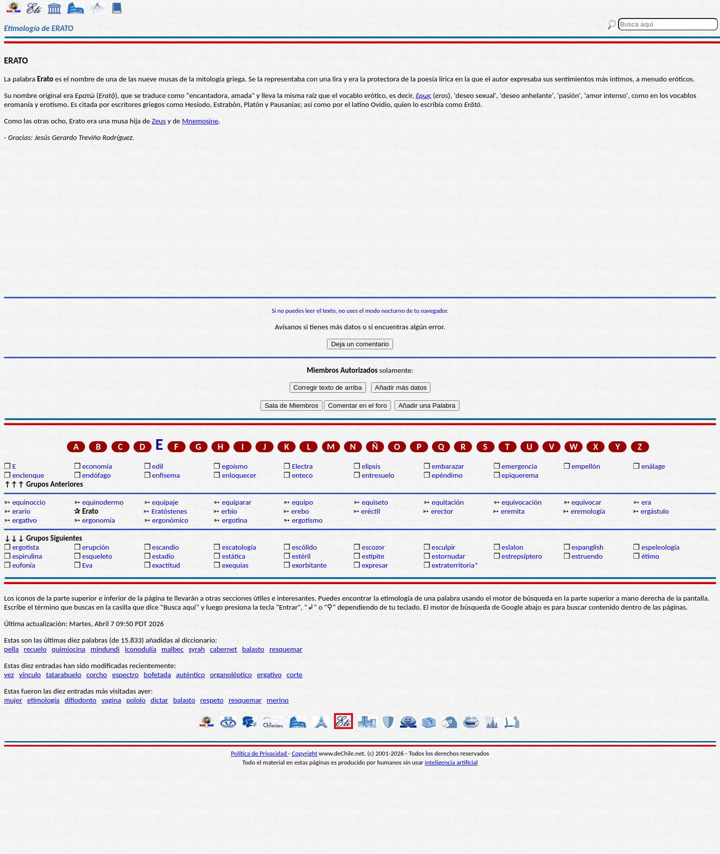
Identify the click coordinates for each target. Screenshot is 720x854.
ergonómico (170, 520)
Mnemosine (200, 120)
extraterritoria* (455, 565)
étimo (651, 556)
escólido (304, 547)
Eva (87, 565)
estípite (373, 556)
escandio (165, 547)
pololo (136, 700)
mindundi (105, 649)
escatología (239, 547)
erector (442, 511)
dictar (159, 700)
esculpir (444, 547)
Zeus (159, 120)
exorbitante (309, 565)
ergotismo (307, 520)
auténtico (190, 674)
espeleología (661, 547)
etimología (43, 700)
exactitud (166, 565)
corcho (96, 674)
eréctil (370, 511)
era (647, 502)
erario (21, 511)
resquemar (286, 649)
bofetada (157, 674)
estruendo (587, 556)
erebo (300, 511)
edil (157, 466)
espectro (125, 674)
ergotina (235, 520)
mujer (13, 700)
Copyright (305, 753)
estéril (301, 556)
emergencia (519, 466)
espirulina (27, 556)
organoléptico (231, 674)
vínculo (30, 674)
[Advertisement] (360, 219)
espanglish (588, 547)
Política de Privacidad (259, 753)
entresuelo (378, 475)
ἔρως (423, 95)
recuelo (35, 649)
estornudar (448, 556)
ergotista (25, 547)
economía (97, 466)
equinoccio (29, 502)
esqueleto (97, 556)
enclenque (28, 475)
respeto (212, 700)
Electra (302, 466)
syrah (196, 649)
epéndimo (447, 475)
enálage (654, 466)
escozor (373, 547)
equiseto (375, 502)
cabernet (223, 649)
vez (9, 674)
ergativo (24, 520)
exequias (235, 565)
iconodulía (140, 649)
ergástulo (654, 511)
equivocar (587, 502)
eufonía (23, 565)
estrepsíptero (522, 556)
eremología (588, 511)
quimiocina (68, 649)
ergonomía (98, 520)
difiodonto (80, 700)
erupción (95, 547)
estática (234, 556)
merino (277, 700)
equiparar (237, 502)
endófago (96, 475)
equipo (302, 502)
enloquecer (239, 475)
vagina (111, 700)
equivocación (522, 502)
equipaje (165, 502)
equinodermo (103, 502)
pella (11, 649)
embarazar (448, 466)
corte (294, 674)
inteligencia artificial (451, 762)
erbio (229, 511)
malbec (173, 649)
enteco (302, 475)
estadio (163, 556)
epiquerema (520, 475)
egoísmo (235, 466)
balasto (253, 649)
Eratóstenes (169, 511)
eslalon (512, 547)
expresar (375, 565)
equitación (448, 502)
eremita (512, 511)
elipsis (371, 466)
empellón (586, 466)
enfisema (166, 475)
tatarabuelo (64, 674)
